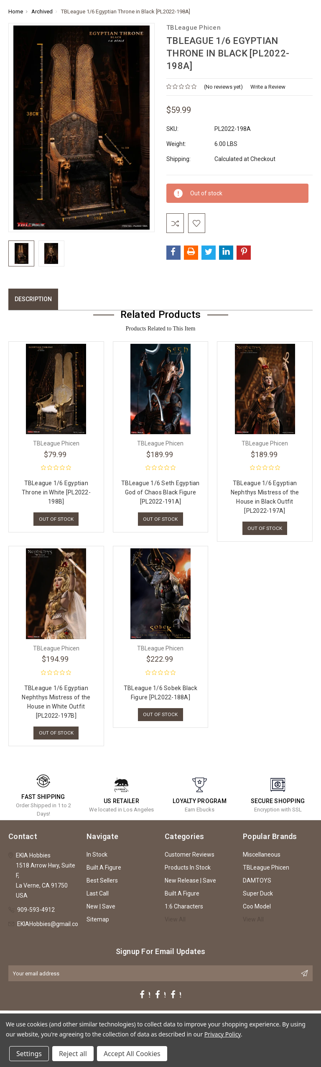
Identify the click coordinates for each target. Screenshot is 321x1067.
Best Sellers (102, 883)
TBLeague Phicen (266, 870)
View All (175, 922)
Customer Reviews (189, 858)
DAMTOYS (257, 883)
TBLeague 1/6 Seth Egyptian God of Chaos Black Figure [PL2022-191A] (160, 494)
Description (33, 300)
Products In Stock (188, 870)
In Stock (97, 858)
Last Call (98, 896)
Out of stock (56, 521)
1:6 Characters (184, 909)
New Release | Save (190, 883)
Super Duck (258, 896)
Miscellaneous (261, 858)
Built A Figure (104, 870)
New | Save (101, 909)
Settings (29, 1053)
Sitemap (98, 922)
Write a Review (267, 87)
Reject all (73, 1053)
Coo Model (257, 909)
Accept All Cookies (132, 1053)
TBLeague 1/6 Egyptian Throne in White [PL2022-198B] (56, 494)
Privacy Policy (222, 1034)
